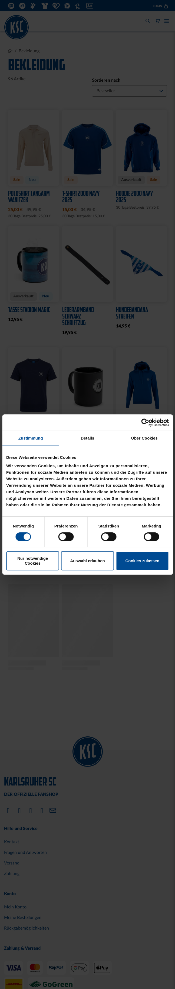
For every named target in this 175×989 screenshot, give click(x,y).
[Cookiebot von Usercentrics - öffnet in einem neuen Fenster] (145, 422)
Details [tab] (87, 438)
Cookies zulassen (142, 560)
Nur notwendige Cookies (32, 560)
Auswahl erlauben (87, 560)
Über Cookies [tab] (144, 438)
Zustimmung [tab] (30, 438)
